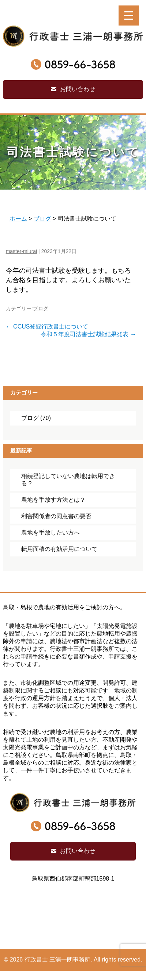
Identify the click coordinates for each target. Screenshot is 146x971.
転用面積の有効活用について (59, 548)
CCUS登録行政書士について (47, 326)
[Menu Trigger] (129, 15)
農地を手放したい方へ (50, 532)
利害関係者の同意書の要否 (56, 516)
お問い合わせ (77, 89)
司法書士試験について (73, 152)
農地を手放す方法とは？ (53, 499)
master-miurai (21, 251)
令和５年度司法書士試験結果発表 (88, 334)
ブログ (40, 308)
